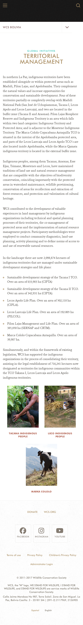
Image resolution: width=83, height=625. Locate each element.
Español (35, 610)
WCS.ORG (50, 511)
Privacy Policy (34, 555)
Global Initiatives (41, 50)
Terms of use (14, 555)
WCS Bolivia (12, 27)
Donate (32, 511)
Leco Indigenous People (60, 435)
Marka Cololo (41, 491)
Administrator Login (41, 564)
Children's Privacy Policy (62, 555)
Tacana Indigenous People (23, 435)
